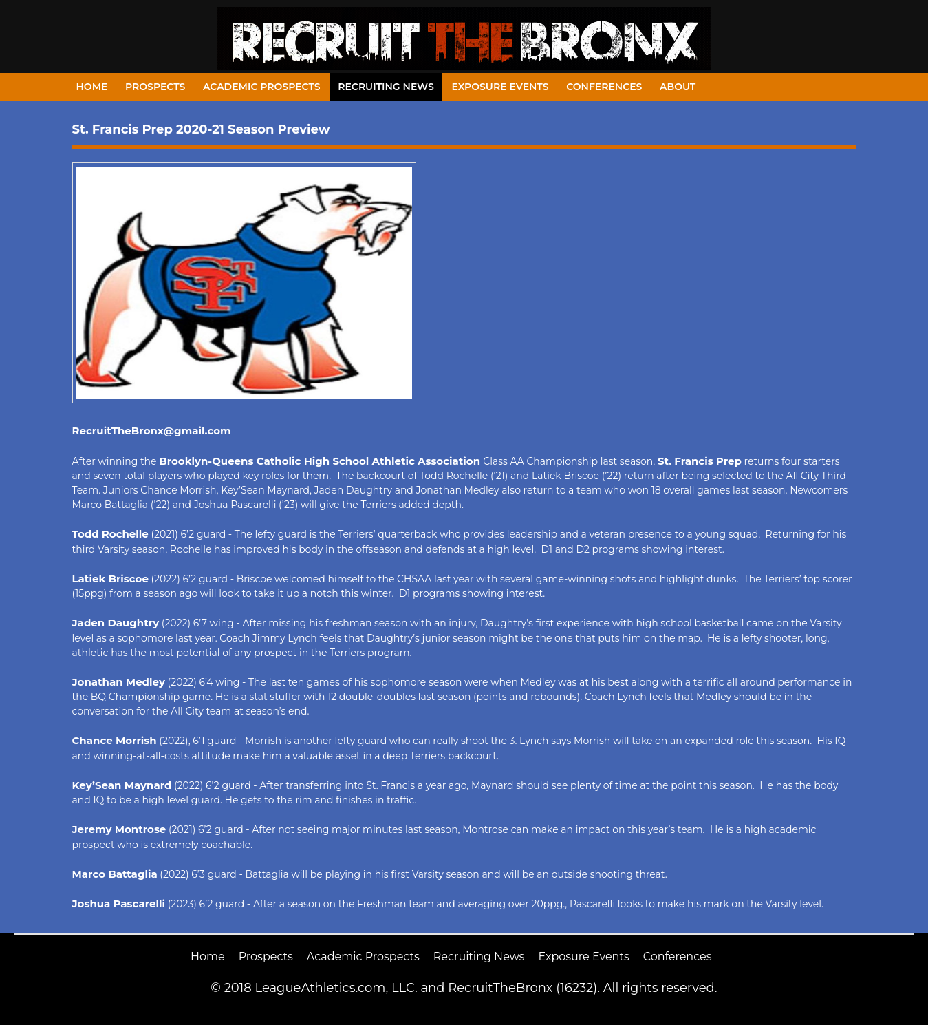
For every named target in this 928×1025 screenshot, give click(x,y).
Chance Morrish (114, 740)
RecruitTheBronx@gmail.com (151, 430)
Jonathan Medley (118, 681)
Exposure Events (499, 87)
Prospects (155, 87)
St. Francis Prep (700, 460)
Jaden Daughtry (116, 622)
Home (92, 87)
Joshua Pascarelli (119, 903)
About (677, 87)
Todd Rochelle (110, 533)
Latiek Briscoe (110, 578)
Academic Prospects (262, 87)
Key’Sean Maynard (122, 785)
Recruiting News (386, 87)
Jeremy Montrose (119, 829)
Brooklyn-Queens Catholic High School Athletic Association (321, 460)
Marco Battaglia (115, 873)
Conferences (604, 87)
